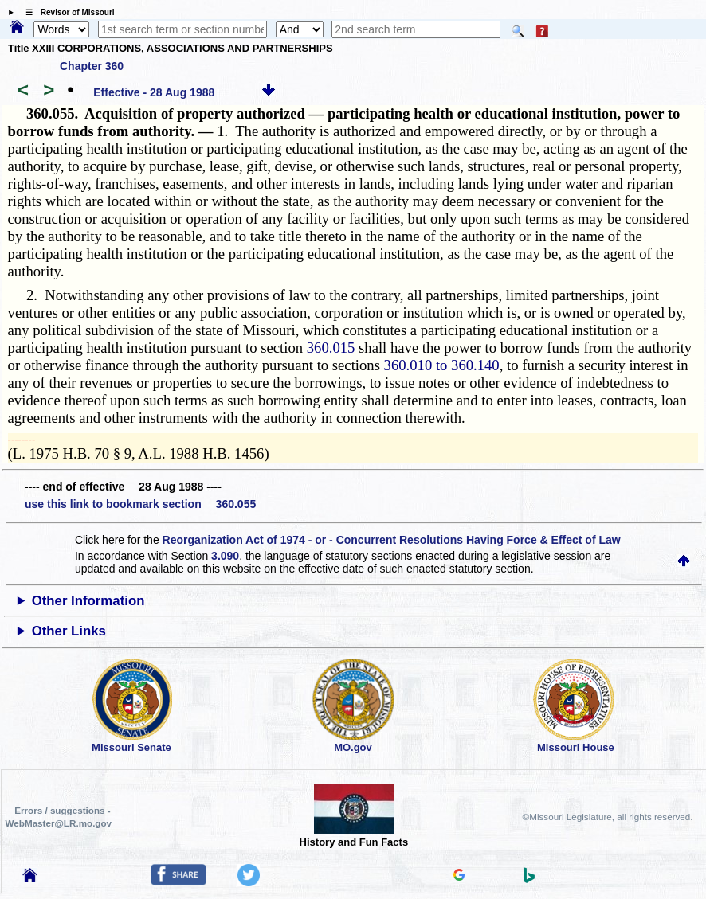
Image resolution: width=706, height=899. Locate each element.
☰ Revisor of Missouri (66, 12)
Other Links (69, 631)
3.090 (225, 555)
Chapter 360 (92, 66)
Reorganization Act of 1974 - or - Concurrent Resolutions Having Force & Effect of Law (392, 540)
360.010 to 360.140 (442, 365)
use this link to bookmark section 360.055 (140, 504)
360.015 (331, 347)
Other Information (88, 600)
